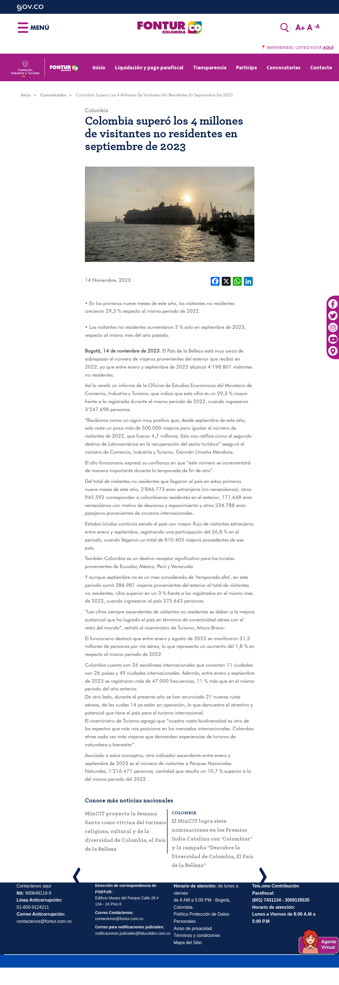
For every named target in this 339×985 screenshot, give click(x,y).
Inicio (99, 67)
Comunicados (53, 95)
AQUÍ (328, 47)
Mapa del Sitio (188, 942)
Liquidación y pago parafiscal (149, 67)
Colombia (96, 110)
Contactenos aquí (34, 886)
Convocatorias (284, 67)
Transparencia (209, 67)
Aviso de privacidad (193, 928)
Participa (246, 67)
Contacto (321, 67)
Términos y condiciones (197, 935)
